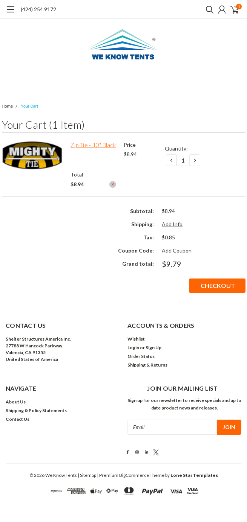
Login (133, 347)
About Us (16, 402)
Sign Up (153, 347)
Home (7, 106)
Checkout (218, 285)
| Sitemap (87, 475)
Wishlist (136, 339)
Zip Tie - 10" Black (93, 145)
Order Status (141, 356)
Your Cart (29, 106)
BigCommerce (134, 475)
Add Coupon (177, 250)
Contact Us (17, 419)
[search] (207, 9)
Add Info (172, 224)
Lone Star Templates (194, 475)
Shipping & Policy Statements (36, 410)
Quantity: (176, 148)
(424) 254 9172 (38, 9)
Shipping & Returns (147, 365)
